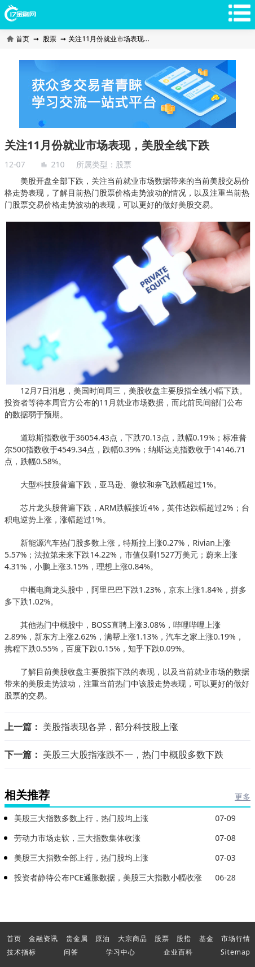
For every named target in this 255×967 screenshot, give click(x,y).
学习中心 (120, 952)
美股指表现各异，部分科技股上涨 (110, 726)
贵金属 (77, 938)
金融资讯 (43, 938)
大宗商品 (132, 938)
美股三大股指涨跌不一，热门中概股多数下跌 (133, 754)
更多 (242, 796)
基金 (206, 938)
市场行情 (235, 938)
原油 (102, 938)
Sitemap (235, 952)
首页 (19, 39)
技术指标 (21, 952)
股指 (184, 938)
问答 (71, 952)
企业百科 (178, 952)
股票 (49, 39)
